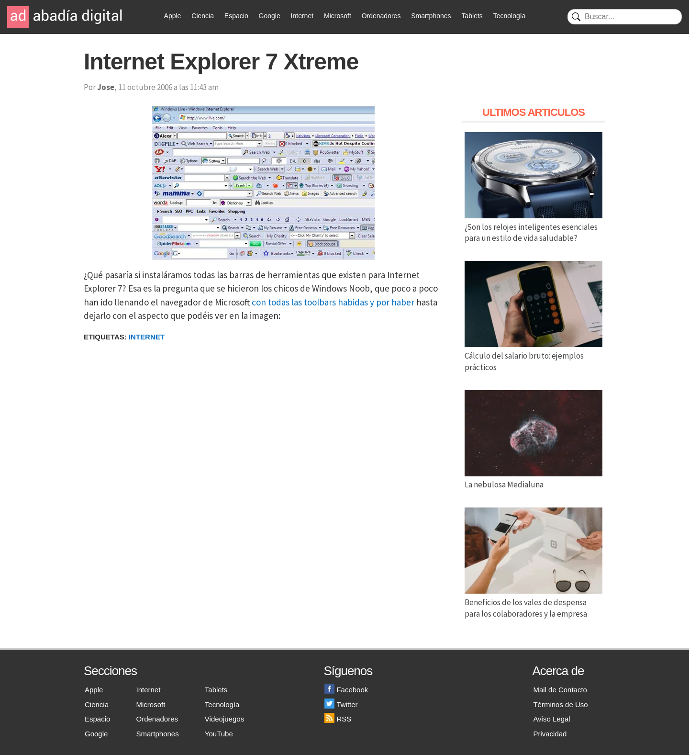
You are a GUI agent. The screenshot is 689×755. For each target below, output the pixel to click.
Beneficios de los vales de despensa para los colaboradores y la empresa (533, 602)
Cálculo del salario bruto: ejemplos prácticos (533, 355)
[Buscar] (624, 16)
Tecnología (509, 16)
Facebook (346, 690)
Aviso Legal (551, 719)
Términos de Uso (560, 704)
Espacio (236, 16)
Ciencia (202, 16)
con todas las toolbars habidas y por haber (333, 302)
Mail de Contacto (560, 690)
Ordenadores (381, 16)
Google (269, 16)
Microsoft (337, 16)
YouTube (219, 734)
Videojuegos (224, 719)
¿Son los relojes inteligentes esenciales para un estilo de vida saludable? (533, 227)
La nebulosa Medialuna (533, 479)
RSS (337, 719)
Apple (172, 16)
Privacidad (550, 734)
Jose (105, 87)
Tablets (471, 16)
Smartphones (431, 16)
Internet (302, 16)
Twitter (340, 704)
